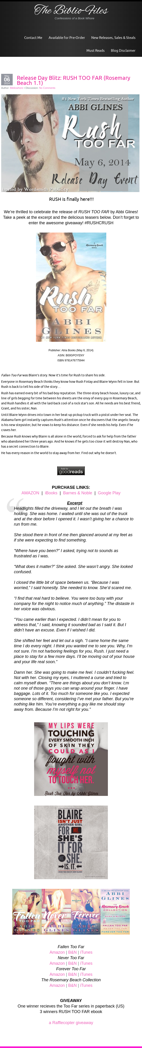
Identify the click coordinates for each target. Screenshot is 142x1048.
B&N (72, 952)
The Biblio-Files (71, 11)
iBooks (51, 493)
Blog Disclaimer (123, 50)
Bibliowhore (16, 87)
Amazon (57, 952)
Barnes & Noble (77, 493)
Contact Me (33, 38)
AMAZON (30, 493)
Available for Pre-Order (67, 38)
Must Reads (95, 50)
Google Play (109, 493)
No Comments (47, 87)
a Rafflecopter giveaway (71, 1022)
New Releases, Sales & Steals (113, 38)
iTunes (86, 952)
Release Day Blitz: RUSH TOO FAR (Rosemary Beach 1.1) (73, 80)
